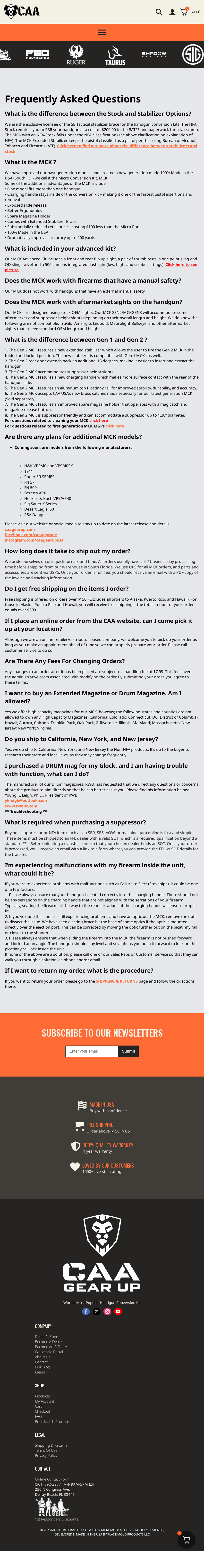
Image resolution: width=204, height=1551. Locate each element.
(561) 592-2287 (48, 1496)
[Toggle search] (159, 12)
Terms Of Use (46, 1462)
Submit (128, 1063)
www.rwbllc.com (21, 806)
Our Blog (42, 1378)
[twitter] (97, 1323)
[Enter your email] (91, 1063)
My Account (44, 1413)
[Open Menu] (102, 32)
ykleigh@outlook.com (26, 800)
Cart (38, 1418)
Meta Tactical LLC (115, 1530)
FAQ (38, 1428)
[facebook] (86, 1323)
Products (42, 1407)
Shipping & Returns (51, 1457)
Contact (41, 1373)
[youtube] (118, 1323)
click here (115, 426)
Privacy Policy (46, 1467)
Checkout (42, 1423)
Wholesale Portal (49, 1363)
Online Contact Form (52, 1491)
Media (40, 1383)
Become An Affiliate (51, 1358)
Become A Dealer (49, 1353)
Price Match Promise (52, 1433)
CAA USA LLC (87, 1530)
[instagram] (107, 1323)
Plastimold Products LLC (128, 1534)
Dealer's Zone (46, 1348)
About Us (42, 1368)
